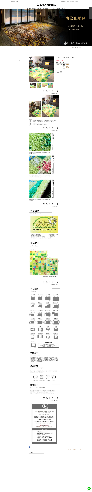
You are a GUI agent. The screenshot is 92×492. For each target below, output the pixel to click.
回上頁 (74, 450)
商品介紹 (76, 47)
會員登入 (13, 1)
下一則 (79, 450)
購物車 (68, 1)
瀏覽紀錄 (64, 1)
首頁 (73, 47)
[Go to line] (89, 488)
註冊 (17, 1)
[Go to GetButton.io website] (89, 490)
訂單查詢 (76, 1)
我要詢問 (58, 72)
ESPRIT (80, 47)
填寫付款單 (72, 1)
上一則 (69, 450)
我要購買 (67, 64)
